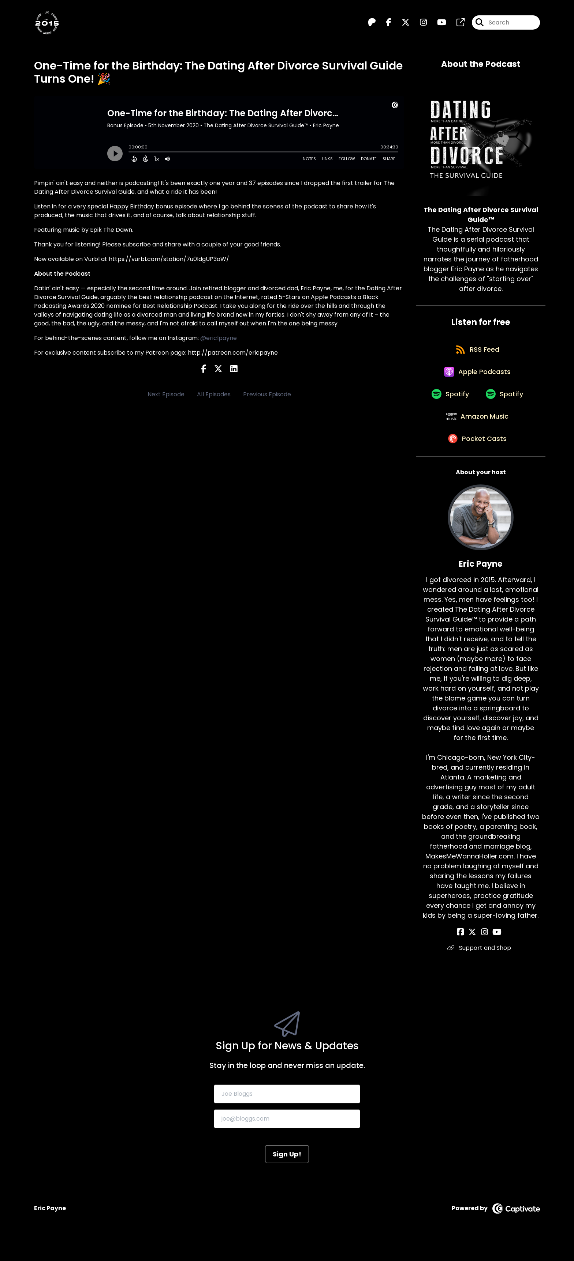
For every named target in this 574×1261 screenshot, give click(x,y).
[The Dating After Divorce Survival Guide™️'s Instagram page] (419, 24)
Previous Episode (267, 394)
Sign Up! (287, 1172)
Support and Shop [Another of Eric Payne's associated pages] (480, 967)
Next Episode (166, 394)
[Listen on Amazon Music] (477, 431)
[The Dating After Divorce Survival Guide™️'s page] (456, 24)
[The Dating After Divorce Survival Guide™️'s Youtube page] (437, 24)
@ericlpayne (218, 338)
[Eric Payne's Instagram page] (484, 951)
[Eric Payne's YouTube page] (494, 951)
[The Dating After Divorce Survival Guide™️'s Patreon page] (372, 24)
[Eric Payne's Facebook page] (466, 951)
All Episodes (214, 394)
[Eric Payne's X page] (475, 951)
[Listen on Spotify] (448, 405)
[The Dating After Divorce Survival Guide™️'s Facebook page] (384, 24)
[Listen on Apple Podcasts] (477, 378)
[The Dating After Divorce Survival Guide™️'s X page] (401, 24)
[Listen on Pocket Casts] (477, 457)
